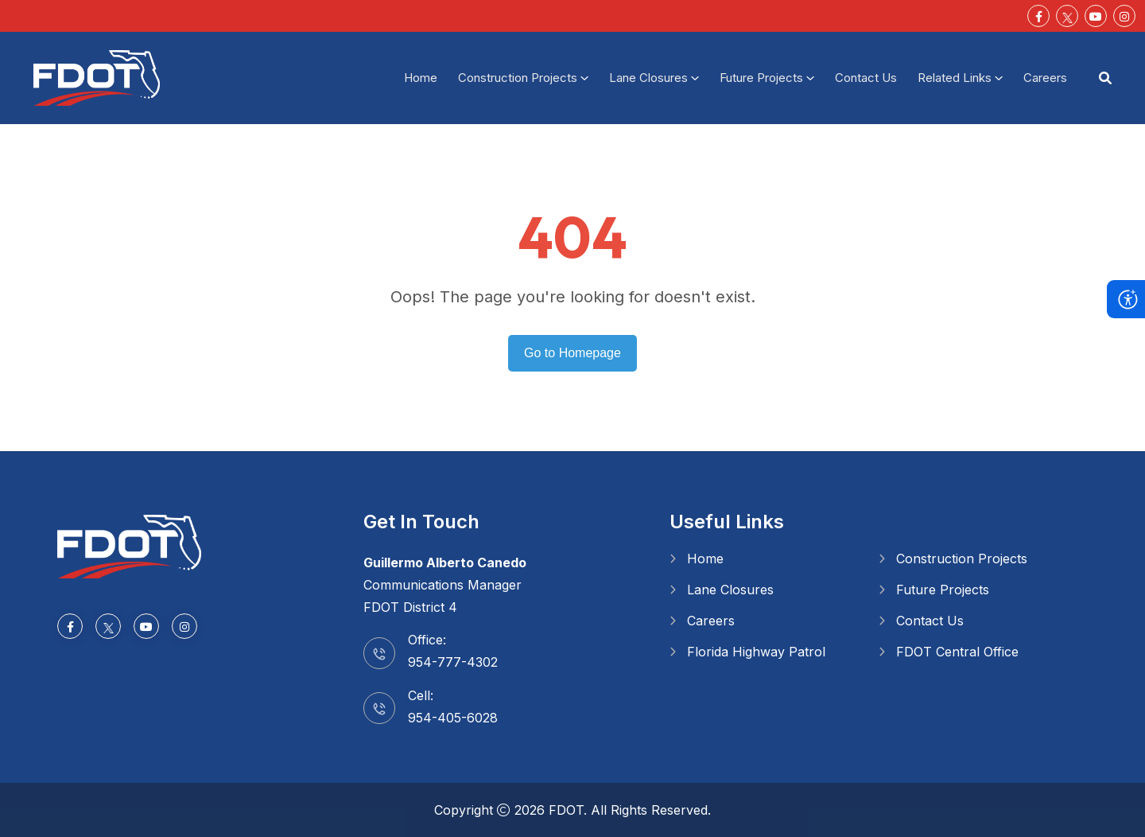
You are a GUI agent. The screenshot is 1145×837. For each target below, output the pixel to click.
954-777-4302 (453, 662)
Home (420, 77)
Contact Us (866, 77)
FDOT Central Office (957, 651)
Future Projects (761, 77)
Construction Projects (517, 77)
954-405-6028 (453, 718)
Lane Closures (648, 77)
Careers (1045, 77)
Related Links (955, 77)
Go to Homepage (572, 353)
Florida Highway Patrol (756, 651)
